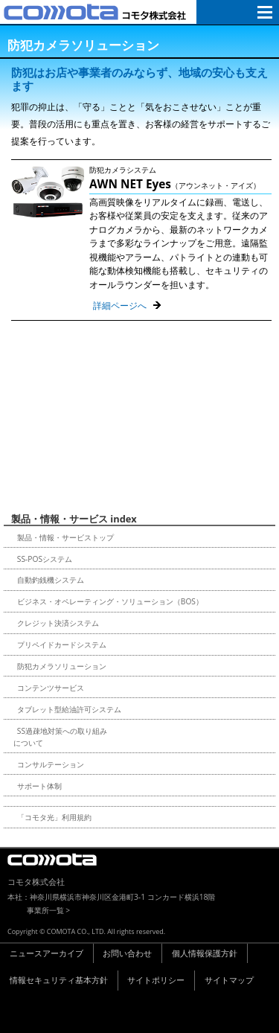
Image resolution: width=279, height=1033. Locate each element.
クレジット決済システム (58, 623)
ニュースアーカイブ (46, 953)
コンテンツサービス (50, 687)
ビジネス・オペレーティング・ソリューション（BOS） (110, 601)
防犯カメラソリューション (61, 666)
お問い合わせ (127, 953)
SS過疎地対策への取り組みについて (60, 737)
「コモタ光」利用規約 (54, 817)
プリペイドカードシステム (61, 644)
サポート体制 (39, 786)
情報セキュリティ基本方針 (59, 979)
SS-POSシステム (44, 559)
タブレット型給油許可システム (69, 709)
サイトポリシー (156, 979)
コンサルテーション (50, 764)
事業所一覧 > (49, 910)
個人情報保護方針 (204, 953)
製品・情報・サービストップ (65, 537)
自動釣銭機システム (50, 580)
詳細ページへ (120, 305)
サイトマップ (229, 979)
